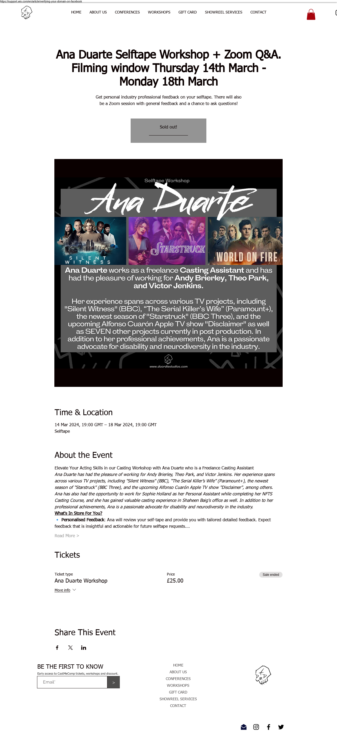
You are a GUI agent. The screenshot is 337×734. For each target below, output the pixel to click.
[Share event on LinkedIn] (83, 647)
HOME (178, 665)
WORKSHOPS (178, 686)
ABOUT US (178, 672)
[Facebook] (268, 727)
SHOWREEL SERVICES (178, 699)
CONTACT (178, 706)
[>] (113, 682)
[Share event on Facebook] (57, 647)
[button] (127, 12)
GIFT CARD (178, 692)
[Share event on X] (70, 647)
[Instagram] (256, 727)
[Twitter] (281, 727)
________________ (168, 134)
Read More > (67, 536)
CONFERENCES (178, 679)
